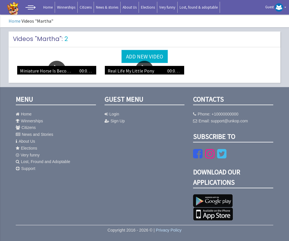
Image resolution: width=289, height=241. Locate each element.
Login (112, 114)
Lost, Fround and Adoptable (43, 161)
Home (48, 7)
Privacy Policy (169, 230)
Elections (148, 7)
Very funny (167, 7)
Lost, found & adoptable (199, 7)
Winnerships (66, 7)
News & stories (107, 7)
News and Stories (34, 134)
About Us (130, 7)
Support (25, 168)
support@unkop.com (229, 121)
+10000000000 (225, 114)
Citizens (86, 7)
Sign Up (115, 121)
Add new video (144, 56)
